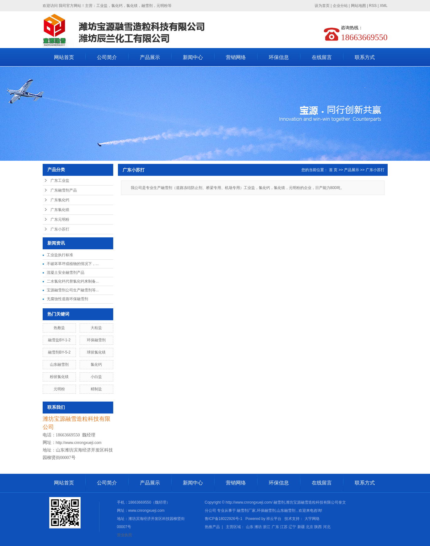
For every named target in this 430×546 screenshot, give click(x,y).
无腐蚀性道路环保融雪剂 (67, 299)
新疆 (301, 527)
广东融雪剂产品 (63, 190)
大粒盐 (96, 328)
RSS (373, 5)
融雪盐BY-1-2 (59, 340)
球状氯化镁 (96, 352)
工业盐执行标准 (60, 255)
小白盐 (96, 377)
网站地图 (359, 5)
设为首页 (322, 5)
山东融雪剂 (59, 364)
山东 (249, 527)
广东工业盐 (59, 180)
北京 (309, 527)
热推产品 (212, 527)
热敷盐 (59, 328)
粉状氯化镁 (59, 377)
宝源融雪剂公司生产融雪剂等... (73, 290)
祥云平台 (273, 518)
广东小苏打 (59, 229)
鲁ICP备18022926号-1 (223, 518)
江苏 (284, 527)
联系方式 (365, 57)
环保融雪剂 (96, 340)
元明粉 (59, 389)
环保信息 (279, 57)
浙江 (266, 527)
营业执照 (124, 535)
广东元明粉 (59, 219)
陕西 (318, 527)
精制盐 (96, 389)
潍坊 (258, 527)
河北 (327, 527)
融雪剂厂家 (246, 510)
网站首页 (64, 57)
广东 (275, 527)
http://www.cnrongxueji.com (79, 443)
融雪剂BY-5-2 (59, 352)
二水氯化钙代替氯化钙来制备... (73, 281)
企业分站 (340, 5)
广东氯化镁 (59, 210)
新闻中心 (193, 57)
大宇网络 (312, 518)
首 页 (333, 170)
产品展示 (150, 57)
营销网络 (236, 57)
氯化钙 (96, 364)
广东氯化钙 (59, 200)
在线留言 (322, 57)
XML (384, 5)
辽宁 (292, 527)
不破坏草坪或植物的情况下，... (73, 264)
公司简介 (107, 57)
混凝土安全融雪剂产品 (65, 272)
